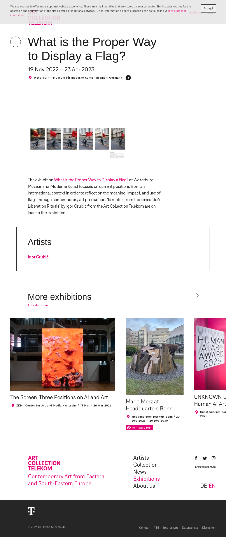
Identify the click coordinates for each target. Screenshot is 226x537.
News (140, 472)
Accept (208, 8)
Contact (144, 528)
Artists (141, 458)
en (212, 486)
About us (144, 486)
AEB (156, 528)
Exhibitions (146, 479)
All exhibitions (38, 305)
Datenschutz (190, 528)
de (203, 486)
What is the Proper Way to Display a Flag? (91, 180)
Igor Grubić (38, 257)
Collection (145, 465)
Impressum (170, 528)
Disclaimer (209, 528)
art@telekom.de (205, 466)
